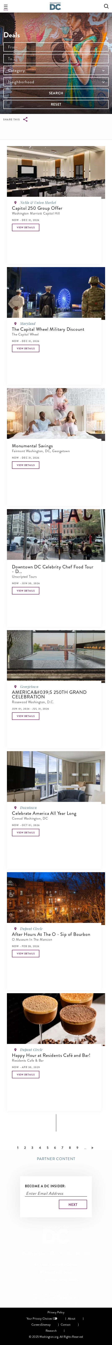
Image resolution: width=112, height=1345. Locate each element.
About (71, 1319)
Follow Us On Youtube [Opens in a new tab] (78, 1253)
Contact (66, 1325)
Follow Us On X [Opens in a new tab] (60, 1254)
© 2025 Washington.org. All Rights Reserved (56, 1337)
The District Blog (61, 1279)
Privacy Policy (56, 1312)
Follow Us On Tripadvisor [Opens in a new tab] (87, 1253)
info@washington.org (71, 1303)
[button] (25, 227)
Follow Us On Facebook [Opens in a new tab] (52, 1253)
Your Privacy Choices (39, 1319)
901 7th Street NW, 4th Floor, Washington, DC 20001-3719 (55, 1296)
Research (51, 1331)
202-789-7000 (36, 1303)
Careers (36, 1325)
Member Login (58, 1272)
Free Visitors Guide (58, 1264)
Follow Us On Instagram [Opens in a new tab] (69, 1253)
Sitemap (46, 1325)
